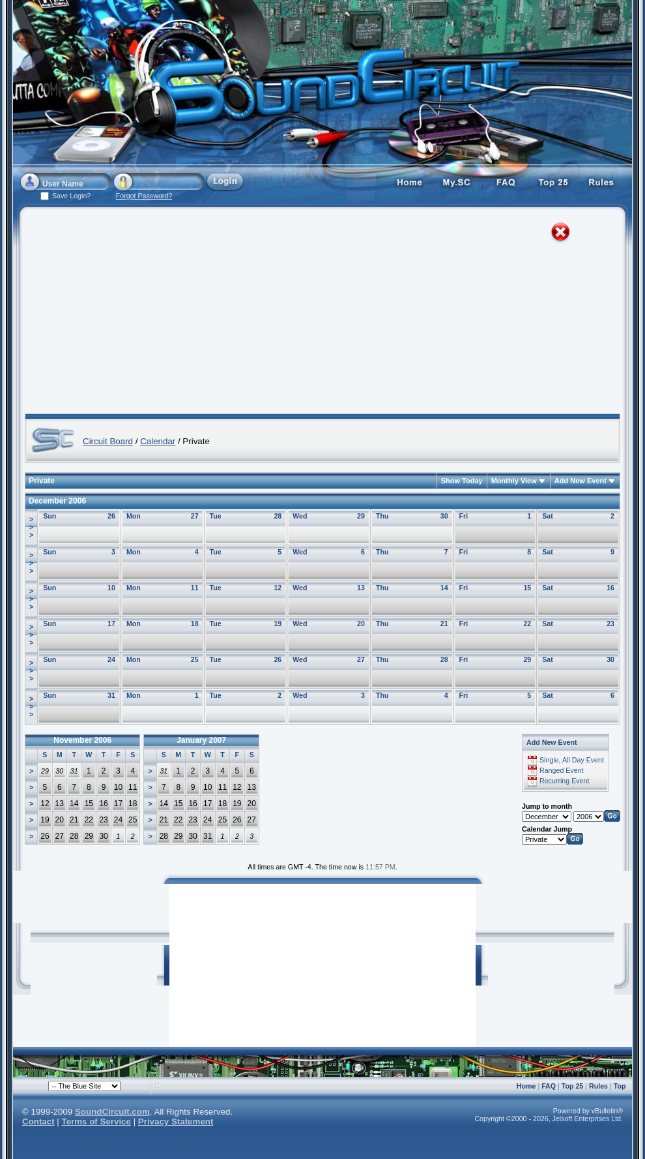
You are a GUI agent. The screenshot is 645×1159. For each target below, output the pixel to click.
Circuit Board (108, 441)
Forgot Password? (144, 196)
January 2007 (201, 740)
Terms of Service (96, 1121)
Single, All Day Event (571, 760)
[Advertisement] (226, 313)
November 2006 (82, 740)
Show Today (462, 481)
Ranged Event (561, 770)
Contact (38, 1121)
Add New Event (580, 481)
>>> (31, 527)
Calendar (157, 441)
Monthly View (514, 481)
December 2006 (57, 500)
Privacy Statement (176, 1121)
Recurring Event (564, 781)
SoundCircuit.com (112, 1112)
